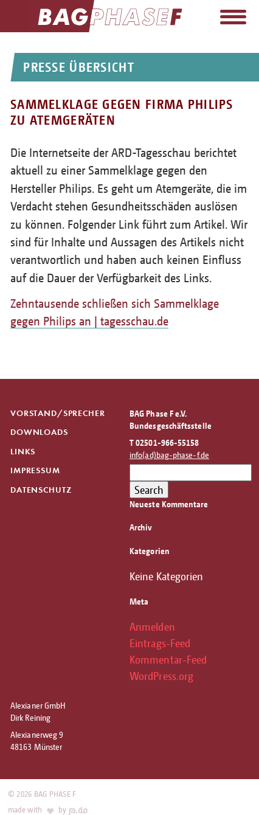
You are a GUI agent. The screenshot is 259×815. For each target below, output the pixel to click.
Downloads (39, 432)
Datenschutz (40, 490)
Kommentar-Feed (168, 659)
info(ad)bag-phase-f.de (169, 454)
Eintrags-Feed (160, 643)
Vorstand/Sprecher (57, 413)
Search (149, 489)
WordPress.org (161, 675)
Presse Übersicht (78, 67)
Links (22, 451)
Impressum (35, 470)
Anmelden (152, 626)
